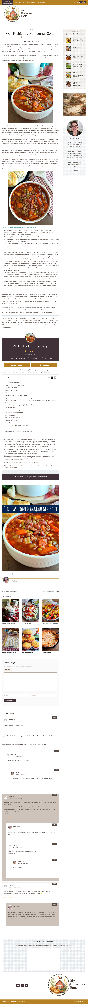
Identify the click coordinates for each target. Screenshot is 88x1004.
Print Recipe (35, 41)
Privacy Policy (5, 1001)
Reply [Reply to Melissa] (57, 769)
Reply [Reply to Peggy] (54, 794)
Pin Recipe (44, 365)
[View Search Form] (75, 2)
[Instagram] (82, 2)
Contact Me (82, 14)
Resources (73, 14)
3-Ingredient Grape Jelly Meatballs (77, 82)
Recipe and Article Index (46, 14)
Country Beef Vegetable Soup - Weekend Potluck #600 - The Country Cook (26, 744)
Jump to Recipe (26, 41)
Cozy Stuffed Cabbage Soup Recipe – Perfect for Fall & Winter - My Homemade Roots (29, 736)
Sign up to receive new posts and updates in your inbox (30, 2)
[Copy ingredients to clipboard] (9, 377)
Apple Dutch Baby (46, 652)
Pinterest (25, 320)
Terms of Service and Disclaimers (17, 1001)
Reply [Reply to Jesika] (54, 717)
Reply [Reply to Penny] (54, 843)
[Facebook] (80, 2)
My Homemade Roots (21, 358)
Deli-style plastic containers (44, 261)
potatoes (9, 574)
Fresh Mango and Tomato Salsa (50, 623)
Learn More (74, 168)
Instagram (36, 320)
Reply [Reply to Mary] (57, 751)
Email (34, 695)
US (52, 377)
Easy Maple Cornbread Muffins (29, 652)
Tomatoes (16, 574)
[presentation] (68, 40)
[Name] (16, 695)
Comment (7, 674)
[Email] (44, 695)
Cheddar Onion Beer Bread (18, 234)
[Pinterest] (85, 2)
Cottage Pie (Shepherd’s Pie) (9, 652)
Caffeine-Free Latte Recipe (8, 623)
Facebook (18, 320)
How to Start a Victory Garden (45, 590)
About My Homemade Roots (62, 14)
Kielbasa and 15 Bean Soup (12, 51)
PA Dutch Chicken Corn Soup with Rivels (34, 51)
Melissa (14, 581)
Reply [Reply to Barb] (54, 883)
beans (4, 574)
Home (36, 14)
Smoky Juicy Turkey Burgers (15, 590)
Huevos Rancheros (26, 623)
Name (6, 695)
